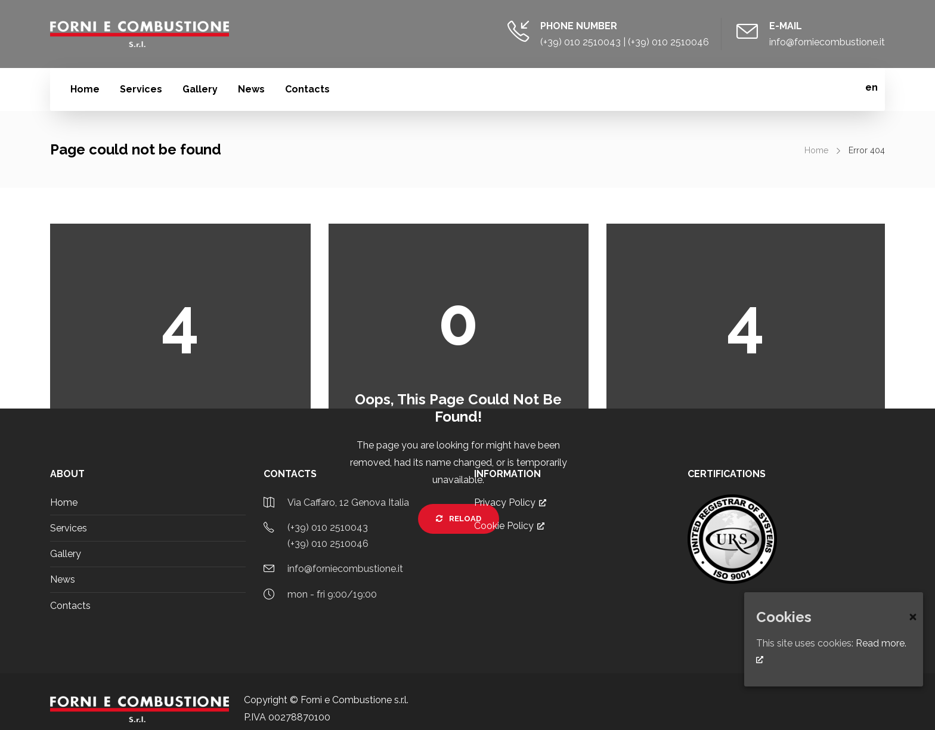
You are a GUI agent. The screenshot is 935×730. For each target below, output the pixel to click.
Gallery (200, 89)
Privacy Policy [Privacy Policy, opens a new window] (510, 502)
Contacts (307, 89)
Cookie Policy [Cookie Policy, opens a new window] (509, 525)
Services (141, 89)
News (251, 89)
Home (85, 89)
